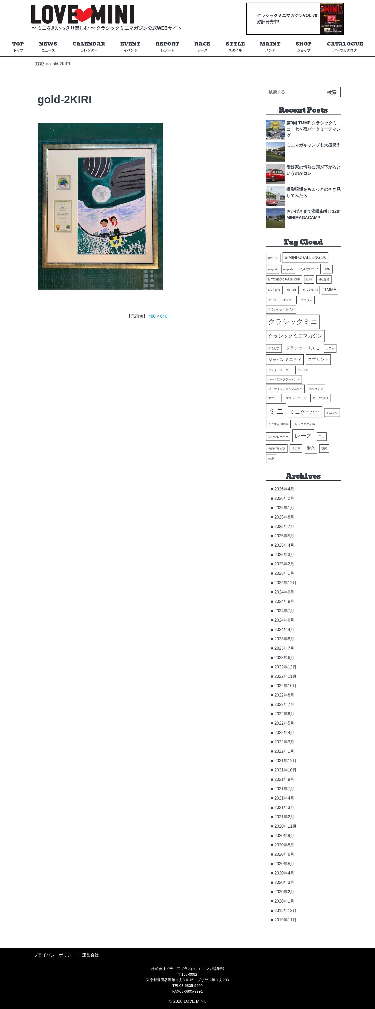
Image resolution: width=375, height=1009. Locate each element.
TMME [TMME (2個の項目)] (330, 290)
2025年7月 (284, 526)
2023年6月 (284, 657)
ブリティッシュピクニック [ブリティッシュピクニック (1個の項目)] (285, 388)
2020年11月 (285, 826)
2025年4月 (284, 545)
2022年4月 (284, 732)
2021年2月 (284, 817)
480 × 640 (157, 316)
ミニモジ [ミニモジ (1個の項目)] (332, 412)
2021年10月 (285, 770)
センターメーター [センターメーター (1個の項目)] (279, 370)
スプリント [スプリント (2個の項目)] (318, 359)
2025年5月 (284, 536)
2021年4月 (284, 798)
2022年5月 (284, 723)
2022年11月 (285, 676)
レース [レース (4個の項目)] (303, 435)
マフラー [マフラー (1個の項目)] (274, 398)
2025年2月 (284, 564)
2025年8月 (284, 517)
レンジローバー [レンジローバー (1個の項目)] (278, 436)
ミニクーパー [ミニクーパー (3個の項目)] (305, 412)
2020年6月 (284, 854)
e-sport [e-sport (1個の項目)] (272, 269)
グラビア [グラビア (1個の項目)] (274, 348)
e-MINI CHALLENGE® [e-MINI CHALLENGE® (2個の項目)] (305, 258)
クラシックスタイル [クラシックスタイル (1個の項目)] (281, 309)
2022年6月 (284, 714)
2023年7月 (284, 648)
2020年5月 (284, 863)
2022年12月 (285, 667)
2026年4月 (284, 489)
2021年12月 (285, 760)
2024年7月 (284, 611)
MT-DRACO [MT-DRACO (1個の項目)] (310, 290)
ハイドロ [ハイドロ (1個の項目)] (303, 370)
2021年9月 (284, 779)
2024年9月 (284, 592)
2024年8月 (284, 601)
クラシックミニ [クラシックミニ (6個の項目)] (292, 322)
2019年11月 (285, 920)
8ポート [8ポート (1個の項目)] (273, 258)
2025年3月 (284, 554)
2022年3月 (284, 742)
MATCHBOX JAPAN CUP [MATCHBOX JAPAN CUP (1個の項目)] (284, 279)
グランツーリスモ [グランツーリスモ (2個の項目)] (302, 348)
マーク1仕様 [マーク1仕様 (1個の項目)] (320, 398)
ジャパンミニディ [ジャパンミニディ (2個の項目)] (285, 359)
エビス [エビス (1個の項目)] (272, 300)
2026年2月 (284, 498)
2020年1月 (284, 901)
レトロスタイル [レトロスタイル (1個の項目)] (305, 424)
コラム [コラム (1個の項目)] (330, 348)
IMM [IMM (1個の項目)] (327, 269)
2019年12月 (285, 910)
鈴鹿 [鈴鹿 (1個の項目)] (271, 458)
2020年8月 (284, 845)
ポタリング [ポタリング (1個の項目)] (316, 388)
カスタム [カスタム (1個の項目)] (306, 300)
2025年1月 (284, 573)
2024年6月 (284, 620)
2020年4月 (284, 873)
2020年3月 (284, 882)
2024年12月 (285, 582)
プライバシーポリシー (55, 955)
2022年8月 (284, 695)
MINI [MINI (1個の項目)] (309, 279)
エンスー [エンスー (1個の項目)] (289, 300)
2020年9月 (284, 835)
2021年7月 (284, 789)
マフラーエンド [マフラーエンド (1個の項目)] (296, 398)
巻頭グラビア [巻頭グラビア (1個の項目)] (276, 448)
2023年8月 (284, 639)
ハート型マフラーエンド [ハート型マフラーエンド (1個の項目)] (284, 379)
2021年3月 (284, 807)
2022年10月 (285, 686)
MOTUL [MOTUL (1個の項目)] (292, 290)
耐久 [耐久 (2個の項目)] (311, 448)
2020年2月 (284, 892)
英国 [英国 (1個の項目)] (324, 448)
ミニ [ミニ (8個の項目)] (276, 411)
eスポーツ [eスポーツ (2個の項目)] (309, 269)
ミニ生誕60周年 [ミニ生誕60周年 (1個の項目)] (278, 424)
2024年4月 (284, 629)
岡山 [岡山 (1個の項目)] (321, 436)
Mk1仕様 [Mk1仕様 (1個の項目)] (323, 279)
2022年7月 (284, 704)
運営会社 (90, 955)
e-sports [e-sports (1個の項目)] (288, 269)
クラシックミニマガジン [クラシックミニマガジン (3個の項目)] (295, 336)
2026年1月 (284, 508)
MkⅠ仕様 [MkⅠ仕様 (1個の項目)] (274, 290)
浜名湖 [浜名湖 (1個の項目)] (296, 448)
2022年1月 (284, 751)
